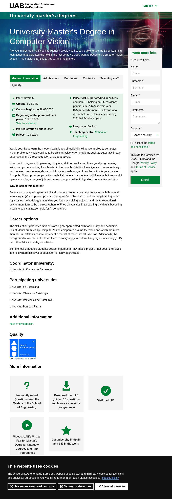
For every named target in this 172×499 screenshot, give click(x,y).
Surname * (137, 81)
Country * (136, 128)
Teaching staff (110, 78)
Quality (16, 85)
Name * (135, 66)
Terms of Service (146, 167)
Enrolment (71, 78)
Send (145, 180)
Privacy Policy (148, 163)
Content (88, 78)
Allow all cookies (111, 486)
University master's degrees (43, 15)
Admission (50, 78)
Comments (137, 110)
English (152, 5)
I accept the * (143, 144)
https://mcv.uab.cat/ (21, 323)
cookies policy (110, 477)
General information (25, 78)
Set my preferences (76, 486)
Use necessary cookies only (32, 486)
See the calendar (26, 123)
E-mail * (135, 95)
